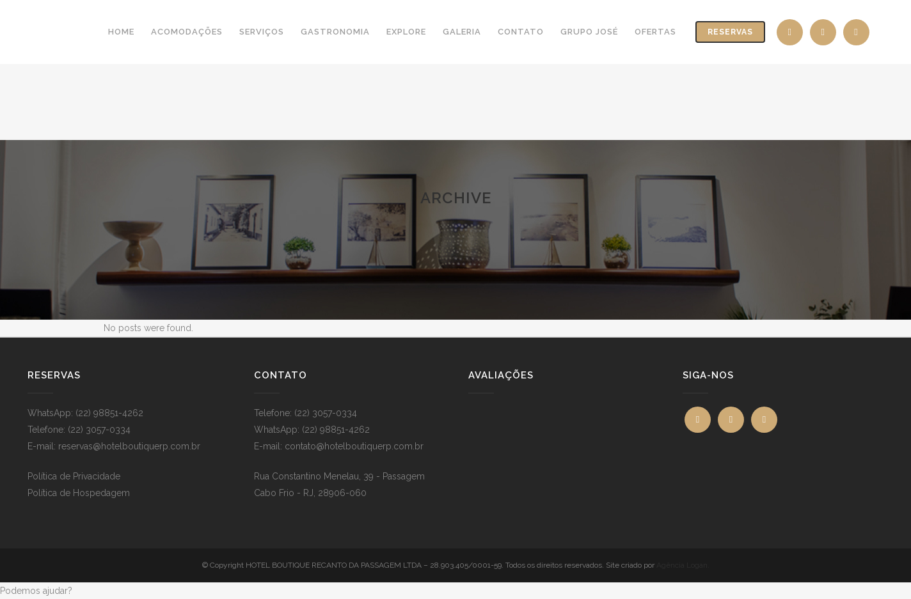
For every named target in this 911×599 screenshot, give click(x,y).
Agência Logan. (682, 565)
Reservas (730, 31)
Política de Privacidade (74, 476)
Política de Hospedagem (79, 493)
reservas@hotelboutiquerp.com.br (129, 446)
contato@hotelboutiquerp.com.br (354, 446)
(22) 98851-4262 (109, 413)
